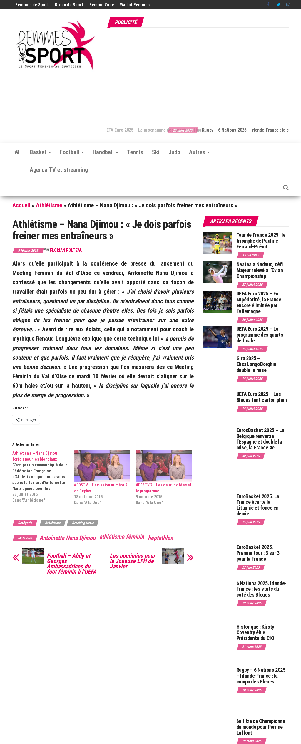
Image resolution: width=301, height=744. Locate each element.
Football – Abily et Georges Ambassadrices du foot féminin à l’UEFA (71, 563)
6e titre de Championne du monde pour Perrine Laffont (260, 727)
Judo (174, 152)
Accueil (21, 205)
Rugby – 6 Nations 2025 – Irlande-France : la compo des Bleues (260, 676)
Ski (156, 152)
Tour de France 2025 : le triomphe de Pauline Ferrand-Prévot (260, 241)
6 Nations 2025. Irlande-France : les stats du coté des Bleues (261, 589)
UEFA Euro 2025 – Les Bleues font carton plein (261, 397)
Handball (105, 152)
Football (72, 152)
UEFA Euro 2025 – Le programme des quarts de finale (166, 130)
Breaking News (82, 523)
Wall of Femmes (135, 4)
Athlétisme (49, 205)
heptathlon (160, 537)
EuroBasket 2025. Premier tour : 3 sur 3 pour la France (258, 553)
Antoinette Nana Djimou (67, 537)
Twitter (278, 4)
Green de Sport (69, 4)
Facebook (268, 4)
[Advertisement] (204, 74)
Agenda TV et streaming (59, 169)
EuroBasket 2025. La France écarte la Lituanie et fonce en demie (257, 505)
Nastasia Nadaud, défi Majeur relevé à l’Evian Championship (259, 270)
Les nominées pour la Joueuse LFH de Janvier (132, 561)
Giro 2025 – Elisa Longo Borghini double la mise (257, 364)
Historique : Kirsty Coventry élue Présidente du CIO (255, 632)
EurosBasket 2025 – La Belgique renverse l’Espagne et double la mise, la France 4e (260, 439)
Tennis (135, 152)
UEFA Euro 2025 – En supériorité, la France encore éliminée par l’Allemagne (258, 302)
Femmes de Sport (32, 4)
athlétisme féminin (121, 536)
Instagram (288, 4)
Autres (199, 152)
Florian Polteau (66, 250)
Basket (40, 152)
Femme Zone (101, 4)
